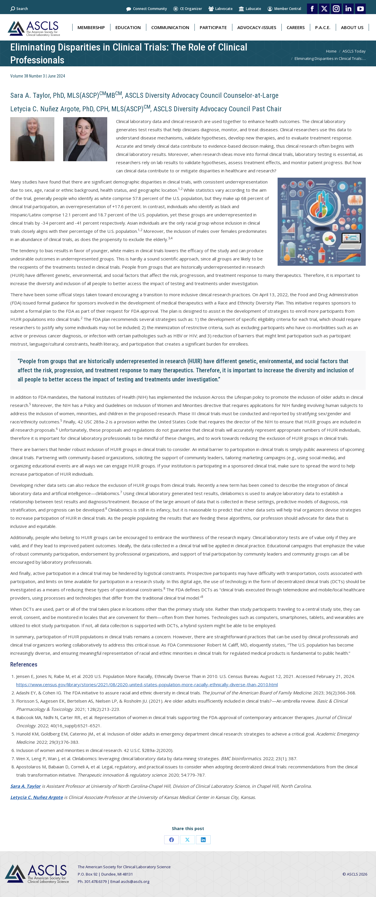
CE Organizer (187, 8)
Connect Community (146, 8)
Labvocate (220, 8)
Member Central (284, 8)
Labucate (250, 8)
